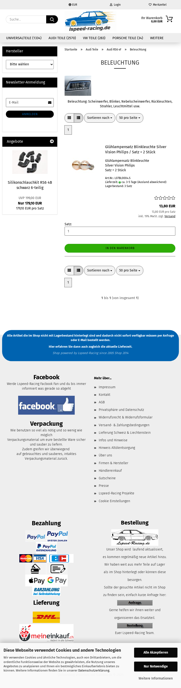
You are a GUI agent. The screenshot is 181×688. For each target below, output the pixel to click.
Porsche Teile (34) (127, 38)
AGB (102, 402)
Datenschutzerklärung (93, 670)
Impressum (107, 387)
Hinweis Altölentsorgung (117, 448)
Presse (104, 486)
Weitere (157, 38)
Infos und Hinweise (113, 440)
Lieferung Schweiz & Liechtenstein (125, 433)
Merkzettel (158, 4)
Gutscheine (107, 478)
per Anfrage (165, 336)
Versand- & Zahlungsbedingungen (124, 425)
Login (115, 4)
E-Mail (82, 340)
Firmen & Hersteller (113, 463)
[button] (69, 118)
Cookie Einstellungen (114, 501)
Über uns (105, 455)
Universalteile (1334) (23, 38)
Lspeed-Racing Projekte (116, 493)
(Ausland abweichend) (151, 182)
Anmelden (30, 114)
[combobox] (99, 118)
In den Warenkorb (120, 248)
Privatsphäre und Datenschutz (121, 410)
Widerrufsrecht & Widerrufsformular (125, 417)
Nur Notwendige (156, 666)
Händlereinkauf (110, 471)
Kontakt (104, 395)
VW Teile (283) (94, 38)
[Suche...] (52, 19)
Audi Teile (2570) (62, 38)
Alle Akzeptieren (156, 652)
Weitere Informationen (156, 678)
